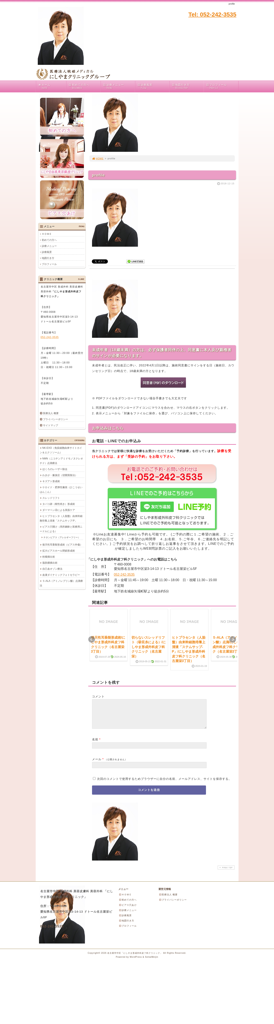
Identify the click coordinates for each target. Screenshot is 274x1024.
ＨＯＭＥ (47, 233)
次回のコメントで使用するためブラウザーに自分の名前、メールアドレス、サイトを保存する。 (164, 783)
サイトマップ (50, 425)
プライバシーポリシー (55, 419)
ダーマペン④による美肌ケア (58, 510)
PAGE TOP (225, 872)
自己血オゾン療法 (52, 568)
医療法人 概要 (51, 413)
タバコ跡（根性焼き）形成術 (58, 504)
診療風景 (153, 86)
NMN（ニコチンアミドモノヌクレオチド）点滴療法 (61, 461)
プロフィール (216, 86)
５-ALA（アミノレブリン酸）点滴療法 (61, 583)
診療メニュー (119, 86)
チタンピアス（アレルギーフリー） (61, 537)
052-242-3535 (124, 574)
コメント (98, 696)
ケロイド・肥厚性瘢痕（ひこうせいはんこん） (61, 489)
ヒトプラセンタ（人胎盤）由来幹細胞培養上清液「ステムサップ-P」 (61, 518)
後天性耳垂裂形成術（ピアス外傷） (62, 544)
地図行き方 (188, 86)
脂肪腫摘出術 (49, 562)
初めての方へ (84, 86)
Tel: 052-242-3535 (212, 14)
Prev (91, 639)
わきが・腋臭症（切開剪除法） (59, 475)
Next (232, 639)
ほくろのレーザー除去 (54, 469)
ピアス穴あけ (128, 910)
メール (96, 764)
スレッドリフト (51, 497)
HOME (98, 158)
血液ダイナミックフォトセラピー (61, 574)
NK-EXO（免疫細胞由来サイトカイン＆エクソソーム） (61, 450)
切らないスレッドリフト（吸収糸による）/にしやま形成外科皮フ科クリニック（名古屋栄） (148, 647)
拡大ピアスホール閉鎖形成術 (58, 550)
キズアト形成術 (51, 481)
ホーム (52, 86)
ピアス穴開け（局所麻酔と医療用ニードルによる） (61, 529)
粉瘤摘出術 (48, 556)
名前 (95, 744)
